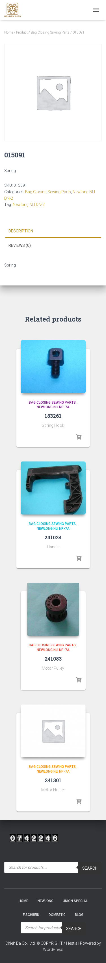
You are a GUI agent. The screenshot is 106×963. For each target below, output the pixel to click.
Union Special (75, 901)
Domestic (57, 915)
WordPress (53, 949)
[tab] (53, 231)
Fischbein (31, 915)
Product (22, 32)
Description (20, 231)
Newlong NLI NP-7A (53, 407)
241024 (53, 537)
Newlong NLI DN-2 (29, 204)
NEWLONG (45, 901)
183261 (53, 415)
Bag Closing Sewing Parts (50, 32)
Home (8, 32)
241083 (53, 658)
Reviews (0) (19, 245)
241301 (53, 780)
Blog (79, 915)
